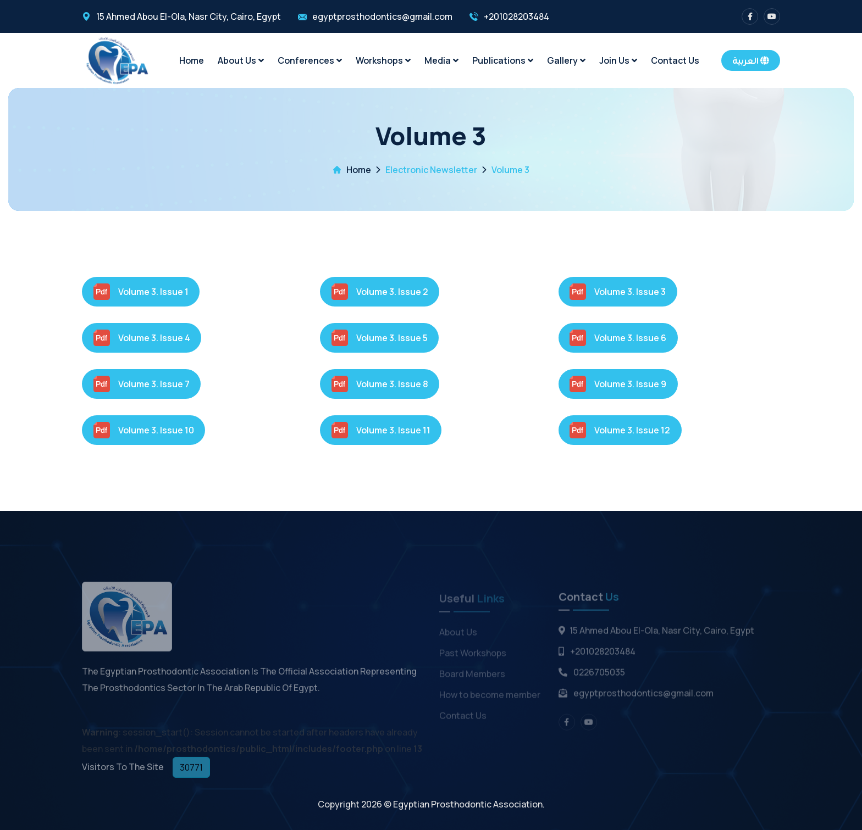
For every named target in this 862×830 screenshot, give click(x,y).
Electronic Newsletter (431, 170)
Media (441, 60)
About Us (241, 60)
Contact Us (675, 60)
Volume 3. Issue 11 (380, 430)
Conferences (310, 60)
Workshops (383, 60)
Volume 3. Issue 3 (618, 291)
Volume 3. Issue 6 (618, 338)
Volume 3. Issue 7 (141, 384)
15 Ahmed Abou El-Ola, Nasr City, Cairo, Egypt (188, 16)
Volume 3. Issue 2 (379, 291)
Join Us (618, 60)
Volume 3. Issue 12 (620, 430)
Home (191, 60)
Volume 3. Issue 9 (618, 384)
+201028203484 (516, 16)
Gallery (566, 60)
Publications (502, 60)
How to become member (489, 697)
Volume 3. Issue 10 (143, 430)
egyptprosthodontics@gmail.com (382, 16)
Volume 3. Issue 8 (379, 384)
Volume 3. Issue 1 (141, 291)
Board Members (472, 676)
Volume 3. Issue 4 (141, 338)
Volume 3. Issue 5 (379, 338)
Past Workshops (472, 655)
